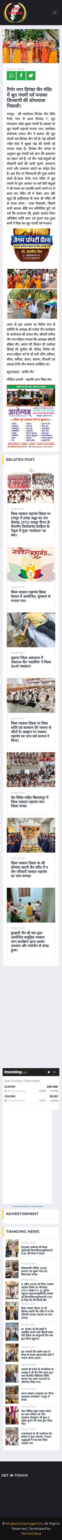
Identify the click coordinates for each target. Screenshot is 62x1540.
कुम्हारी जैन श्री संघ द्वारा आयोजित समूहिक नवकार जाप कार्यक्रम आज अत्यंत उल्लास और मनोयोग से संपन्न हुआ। (30, 941)
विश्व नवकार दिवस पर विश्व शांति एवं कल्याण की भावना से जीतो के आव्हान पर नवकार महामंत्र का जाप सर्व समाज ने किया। (31, 731)
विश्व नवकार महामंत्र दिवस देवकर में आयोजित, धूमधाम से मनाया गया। (30, 596)
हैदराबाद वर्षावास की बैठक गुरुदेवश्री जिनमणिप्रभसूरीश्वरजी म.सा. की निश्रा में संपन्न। (36, 1250)
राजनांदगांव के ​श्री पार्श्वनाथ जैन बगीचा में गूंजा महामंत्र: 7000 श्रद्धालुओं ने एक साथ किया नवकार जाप (36, 1438)
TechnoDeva (31, 1534)
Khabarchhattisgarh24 (24, 1524)
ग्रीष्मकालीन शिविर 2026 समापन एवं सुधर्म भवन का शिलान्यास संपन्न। (34, 1271)
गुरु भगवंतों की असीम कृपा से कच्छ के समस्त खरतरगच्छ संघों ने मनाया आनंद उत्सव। (37, 1355)
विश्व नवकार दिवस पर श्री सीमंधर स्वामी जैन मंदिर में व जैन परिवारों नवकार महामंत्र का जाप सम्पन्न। (29, 869)
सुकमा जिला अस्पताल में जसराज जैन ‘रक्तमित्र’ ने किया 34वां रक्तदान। (31, 662)
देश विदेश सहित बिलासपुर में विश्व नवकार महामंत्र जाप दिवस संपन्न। (29, 802)
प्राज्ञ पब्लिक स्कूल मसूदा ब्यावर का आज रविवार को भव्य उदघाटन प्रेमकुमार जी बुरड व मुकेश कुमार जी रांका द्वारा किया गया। (36, 1417)
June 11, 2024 (15, 69)
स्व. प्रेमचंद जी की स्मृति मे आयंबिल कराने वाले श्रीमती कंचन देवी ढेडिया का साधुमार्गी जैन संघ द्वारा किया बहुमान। (37, 1334)
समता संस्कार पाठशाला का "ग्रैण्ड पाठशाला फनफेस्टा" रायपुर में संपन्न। (37, 1396)
